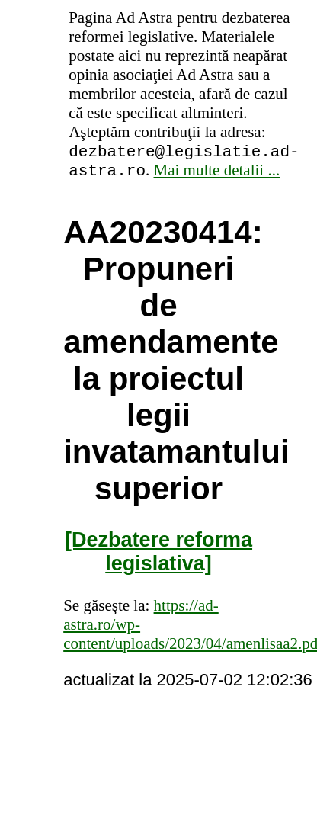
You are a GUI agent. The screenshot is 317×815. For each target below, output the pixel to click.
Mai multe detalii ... (217, 174)
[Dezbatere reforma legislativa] (158, 556)
